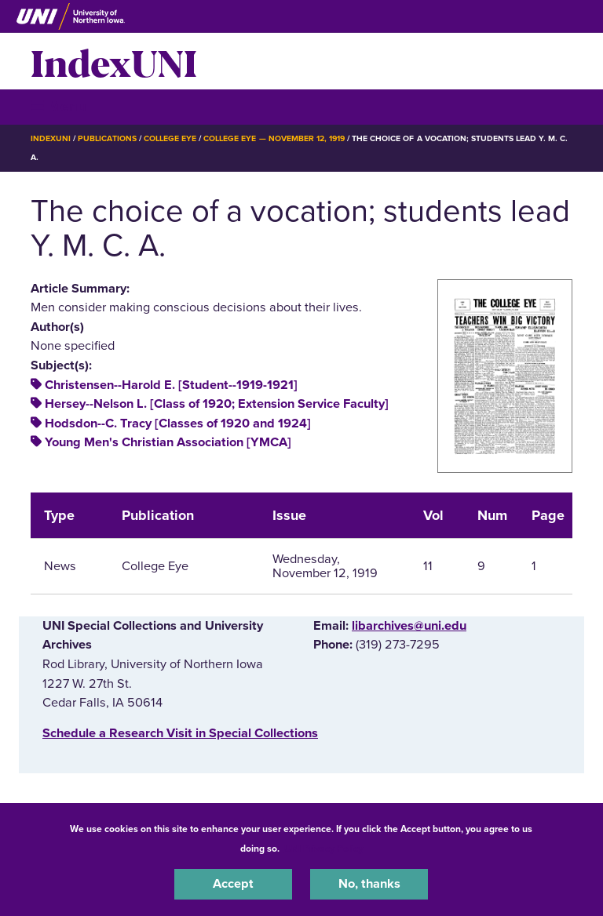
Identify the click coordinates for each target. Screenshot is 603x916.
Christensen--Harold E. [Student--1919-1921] (171, 385)
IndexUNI (114, 61)
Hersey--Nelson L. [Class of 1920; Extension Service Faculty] (217, 404)
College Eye (170, 138)
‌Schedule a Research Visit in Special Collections (180, 733)
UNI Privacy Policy (323, 848)
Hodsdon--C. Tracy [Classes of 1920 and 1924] (178, 423)
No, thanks (369, 884)
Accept (233, 884)
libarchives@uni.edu (409, 626)
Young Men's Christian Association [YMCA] (168, 442)
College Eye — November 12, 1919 (274, 138)
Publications (107, 138)
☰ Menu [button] (58, 106)
